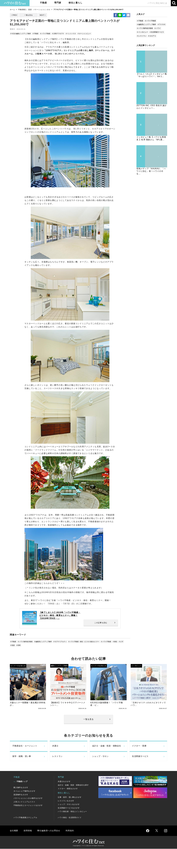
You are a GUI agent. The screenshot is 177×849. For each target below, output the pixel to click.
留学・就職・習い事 (21, 757)
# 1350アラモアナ (61, 33)
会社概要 (14, 831)
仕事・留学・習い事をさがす (69, 798)
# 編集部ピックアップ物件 (45, 642)
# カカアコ (152, 36)
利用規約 (70, 831)
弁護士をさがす (64, 782)
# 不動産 (37, 33)
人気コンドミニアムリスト (24, 802)
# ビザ (12, 645)
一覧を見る (28, 15)
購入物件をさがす (21, 788)
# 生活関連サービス (157, 32)
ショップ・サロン (100, 757)
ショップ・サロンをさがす (69, 805)
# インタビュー (142, 32)
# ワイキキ (162, 24)
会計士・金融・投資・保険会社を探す (73, 785)
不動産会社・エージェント (24, 746)
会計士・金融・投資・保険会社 (106, 746)
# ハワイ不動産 (47, 33)
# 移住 (122, 642)
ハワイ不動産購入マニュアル (25, 818)
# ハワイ (158, 28)
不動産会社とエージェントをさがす (28, 806)
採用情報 (28, 831)
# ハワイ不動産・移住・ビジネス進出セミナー (89, 642)
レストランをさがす (66, 801)
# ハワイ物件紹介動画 (26, 642)
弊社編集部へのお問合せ (48, 831)
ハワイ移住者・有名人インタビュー (72, 812)
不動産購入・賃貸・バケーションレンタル (34, 9)
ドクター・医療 (139, 746)
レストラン (57, 757)
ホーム (12, 9)
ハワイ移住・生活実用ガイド (69, 818)
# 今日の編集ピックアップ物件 (21, 33)
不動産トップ (22, 782)
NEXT (42, 15)
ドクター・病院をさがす (68, 789)
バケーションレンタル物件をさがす (28, 799)
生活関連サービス (140, 757)
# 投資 (19, 645)
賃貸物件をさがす (21, 795)
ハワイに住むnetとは (157, 3)
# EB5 (25, 645)
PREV (15, 15)
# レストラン (141, 36)
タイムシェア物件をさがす (24, 791)
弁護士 (55, 746)
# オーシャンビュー (89, 33)
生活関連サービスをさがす (69, 808)
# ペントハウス (75, 33)
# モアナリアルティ (64, 642)
